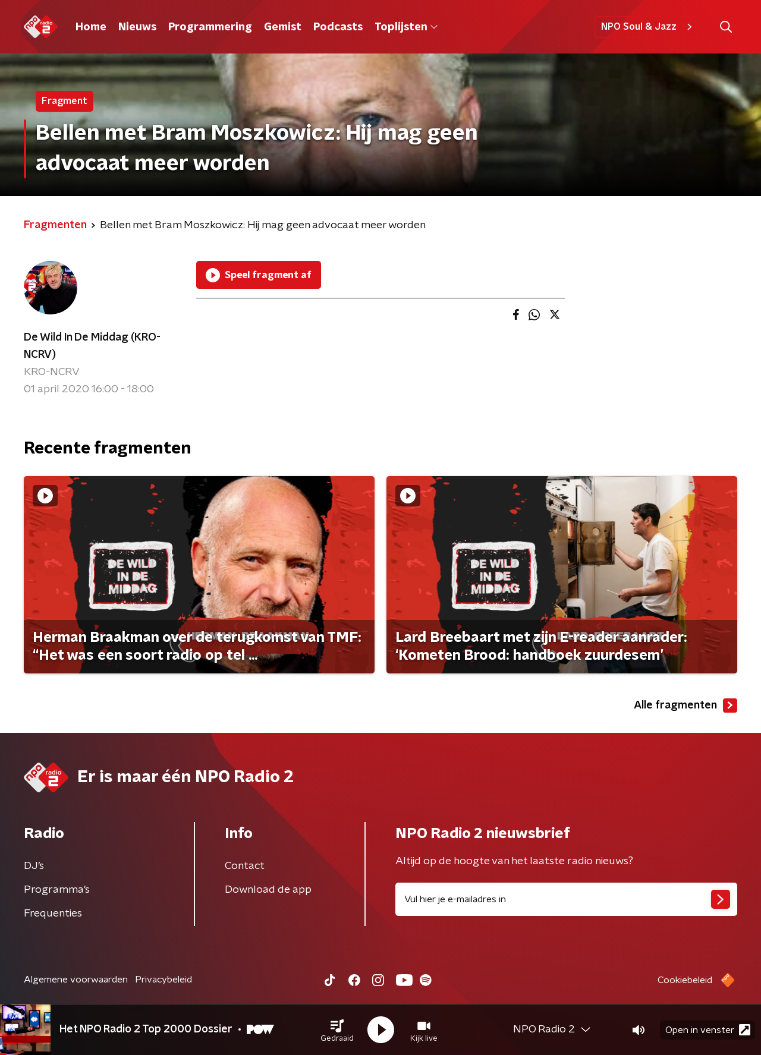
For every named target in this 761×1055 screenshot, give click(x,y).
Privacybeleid (163, 979)
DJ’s (34, 866)
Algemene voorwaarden (76, 979)
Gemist (282, 27)
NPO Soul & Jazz (648, 27)
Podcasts (338, 27)
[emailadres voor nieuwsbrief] (566, 899)
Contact (245, 866)
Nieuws (137, 27)
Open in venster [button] (707, 1029)
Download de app (268, 889)
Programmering (210, 27)
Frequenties (53, 913)
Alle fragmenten (685, 705)
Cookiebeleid (685, 980)
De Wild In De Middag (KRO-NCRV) (92, 346)
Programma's (57, 889)
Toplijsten (406, 27)
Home (91, 27)
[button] (337, 1030)
